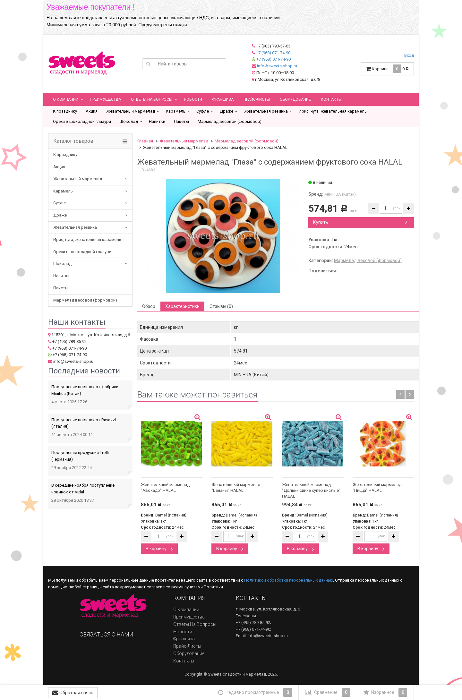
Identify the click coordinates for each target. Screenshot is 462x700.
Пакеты (181, 121)
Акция (92, 111)
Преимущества (105, 99)
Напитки (157, 121)
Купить (360, 222)
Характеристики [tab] (182, 306)
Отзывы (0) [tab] (221, 306)
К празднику (65, 111)
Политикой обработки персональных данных (288, 580)
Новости (193, 99)
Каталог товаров (73, 141)
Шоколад (129, 121)
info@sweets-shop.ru (277, 66)
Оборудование (295, 99)
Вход (409, 55)
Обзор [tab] (148, 306)
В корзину (159, 548)
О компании (65, 99)
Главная (145, 141)
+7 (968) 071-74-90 (273, 52)
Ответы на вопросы (151, 99)
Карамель (175, 111)
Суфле (202, 111)
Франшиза (223, 99)
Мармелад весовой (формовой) (229, 121)
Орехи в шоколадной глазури (82, 121)
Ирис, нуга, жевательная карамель (333, 111)
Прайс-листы (257, 99)
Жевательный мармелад (130, 111)
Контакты (331, 99)
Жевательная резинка (266, 111)
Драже (226, 111)
